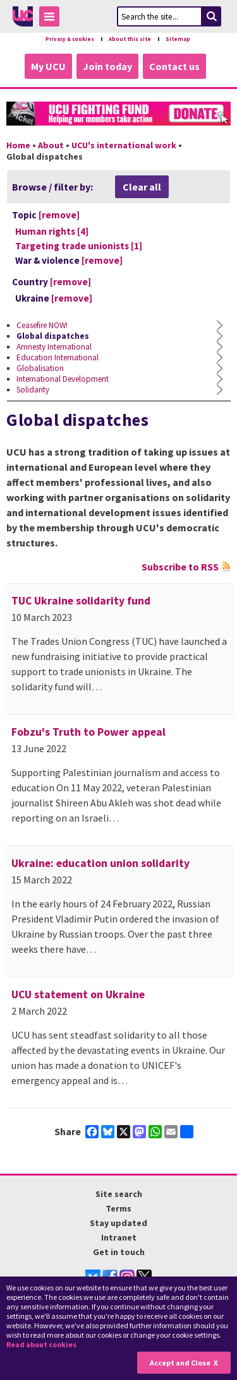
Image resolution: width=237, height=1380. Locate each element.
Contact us (174, 66)
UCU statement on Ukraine (78, 994)
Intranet (119, 1237)
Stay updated (118, 1223)
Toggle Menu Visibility (52, 19)
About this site (130, 39)
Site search (118, 1194)
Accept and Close (180, 1362)
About (51, 145)
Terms (118, 1208)
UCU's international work (123, 145)
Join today (107, 66)
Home (18, 145)
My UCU (48, 66)
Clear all (142, 186)
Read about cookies (41, 1344)
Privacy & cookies (70, 39)
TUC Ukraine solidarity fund (80, 601)
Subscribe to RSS (180, 566)
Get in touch (119, 1252)
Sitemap (178, 39)
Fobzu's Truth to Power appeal (88, 732)
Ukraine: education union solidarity (100, 863)
